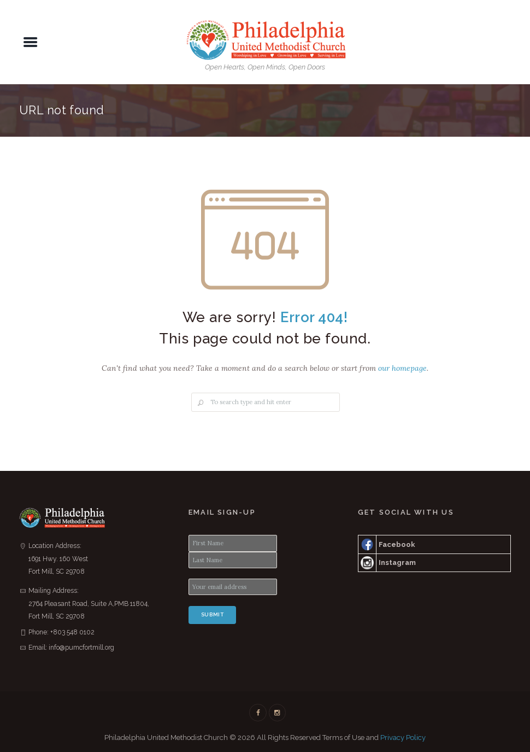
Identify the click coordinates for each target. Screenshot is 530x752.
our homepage (402, 368)
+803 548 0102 (72, 632)
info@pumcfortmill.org (81, 647)
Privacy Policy (403, 737)
